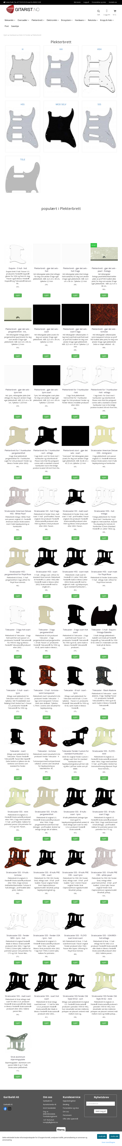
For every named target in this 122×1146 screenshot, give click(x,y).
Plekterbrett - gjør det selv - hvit (46, 269)
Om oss (66, 1111)
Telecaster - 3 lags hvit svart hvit (17, 631)
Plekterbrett (36, 35)
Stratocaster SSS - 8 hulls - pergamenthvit (46, 813)
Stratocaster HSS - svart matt (75, 571)
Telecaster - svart (18, 751)
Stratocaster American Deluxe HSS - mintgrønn (104, 451)
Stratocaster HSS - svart (46, 571)
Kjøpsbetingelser (69, 1101)
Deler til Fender (24, 35)
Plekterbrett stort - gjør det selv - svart (75, 451)
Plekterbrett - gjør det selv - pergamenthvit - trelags (17, 330)
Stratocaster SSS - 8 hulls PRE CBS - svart (46, 873)
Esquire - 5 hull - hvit (18, 268)
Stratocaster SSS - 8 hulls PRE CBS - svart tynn (75, 873)
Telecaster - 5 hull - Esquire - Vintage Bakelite (104, 631)
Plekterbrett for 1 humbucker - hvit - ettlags (104, 391)
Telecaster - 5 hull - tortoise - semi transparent (47, 691)
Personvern (67, 1115)
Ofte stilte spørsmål (70, 1119)
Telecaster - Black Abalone (104, 690)
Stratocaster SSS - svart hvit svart (46, 997)
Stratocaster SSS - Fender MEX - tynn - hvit (18, 936)
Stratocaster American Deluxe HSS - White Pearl (18, 512)
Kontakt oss (113, 2)
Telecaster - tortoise (47, 751)
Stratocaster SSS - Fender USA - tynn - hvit (46, 936)
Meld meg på (101, 1111)
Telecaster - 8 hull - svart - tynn (75, 691)
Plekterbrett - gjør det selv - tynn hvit (17, 391)
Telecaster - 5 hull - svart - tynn (18, 691)
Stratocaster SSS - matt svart (18, 996)
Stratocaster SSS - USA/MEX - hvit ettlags (104, 936)
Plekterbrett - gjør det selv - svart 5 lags (75, 330)
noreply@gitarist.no (50, 1122)
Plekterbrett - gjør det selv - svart (46, 330)
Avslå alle (102, 1136)
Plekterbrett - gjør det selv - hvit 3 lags (75, 269)
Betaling (66, 1104)
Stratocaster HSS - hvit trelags (104, 512)
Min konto (77, 2)
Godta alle (114, 1136)
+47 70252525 (48, 1120)
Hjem (5, 35)
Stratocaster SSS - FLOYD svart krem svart (75, 936)
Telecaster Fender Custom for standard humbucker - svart (75, 752)
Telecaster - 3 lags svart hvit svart (75, 631)
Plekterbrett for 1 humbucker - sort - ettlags (46, 451)
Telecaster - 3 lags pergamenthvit (46, 631)
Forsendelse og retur (99, 2)
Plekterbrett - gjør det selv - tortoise (104, 330)
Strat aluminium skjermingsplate (18, 1058)
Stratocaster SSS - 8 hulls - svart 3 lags (104, 813)
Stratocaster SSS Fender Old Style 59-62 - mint (104, 997)
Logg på (86, 2)
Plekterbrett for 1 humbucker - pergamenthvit (18, 451)
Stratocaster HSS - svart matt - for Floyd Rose (104, 573)
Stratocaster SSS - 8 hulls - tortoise (18, 873)
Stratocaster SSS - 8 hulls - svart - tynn (75, 813)
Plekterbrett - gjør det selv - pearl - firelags (104, 269)
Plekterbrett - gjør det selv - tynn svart (46, 391)
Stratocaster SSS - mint (18, 811)
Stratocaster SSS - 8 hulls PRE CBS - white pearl (104, 873)
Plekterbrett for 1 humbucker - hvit (75, 391)
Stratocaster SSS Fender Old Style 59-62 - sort (75, 997)
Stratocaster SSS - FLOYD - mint (104, 752)
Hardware (13, 35)
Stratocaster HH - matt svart (75, 511)
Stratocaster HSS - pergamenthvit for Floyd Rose (18, 573)
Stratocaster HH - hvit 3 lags (46, 511)
